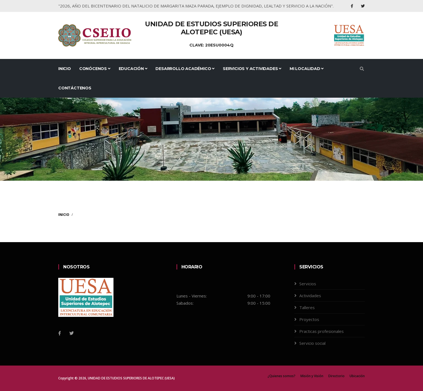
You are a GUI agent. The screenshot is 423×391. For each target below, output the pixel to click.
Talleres (307, 307)
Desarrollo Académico (185, 68)
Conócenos (94, 68)
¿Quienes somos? (281, 376)
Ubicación (357, 376)
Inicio (64, 68)
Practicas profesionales (321, 331)
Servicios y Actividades (252, 68)
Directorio (336, 376)
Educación (133, 68)
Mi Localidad (307, 68)
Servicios (307, 283)
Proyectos (309, 319)
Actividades (310, 295)
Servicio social (312, 343)
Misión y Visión (311, 376)
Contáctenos (74, 88)
